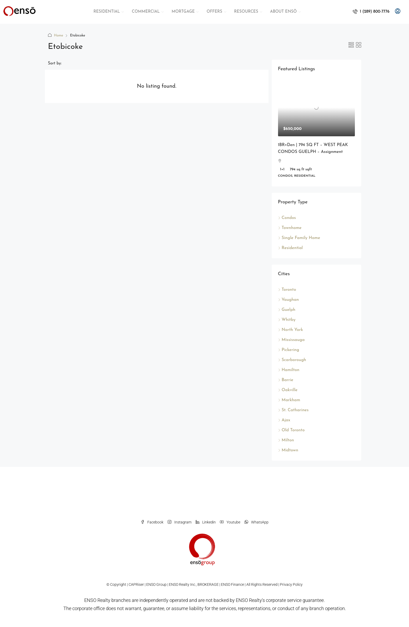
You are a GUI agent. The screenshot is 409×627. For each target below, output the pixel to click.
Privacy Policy (291, 584)
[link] (316, 107)
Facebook (152, 522)
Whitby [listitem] (287, 320)
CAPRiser (136, 584)
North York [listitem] (290, 330)
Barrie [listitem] (285, 380)
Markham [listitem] (289, 400)
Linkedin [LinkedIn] (206, 522)
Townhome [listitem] (290, 228)
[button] (351, 45)
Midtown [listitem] (288, 450)
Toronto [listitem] (287, 290)
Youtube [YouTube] (230, 522)
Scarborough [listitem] (292, 360)
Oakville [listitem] (288, 390)
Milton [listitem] (286, 440)
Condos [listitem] (287, 218)
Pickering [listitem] (288, 350)
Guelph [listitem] (286, 310)
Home (58, 35)
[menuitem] (371, 11)
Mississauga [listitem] (291, 340)
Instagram (179, 522)
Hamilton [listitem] (288, 370)
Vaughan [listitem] (288, 300)
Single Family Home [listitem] (299, 238)
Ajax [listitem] (284, 420)
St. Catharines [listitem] (293, 410)
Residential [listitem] (290, 248)
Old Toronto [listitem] (291, 430)
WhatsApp (257, 522)
